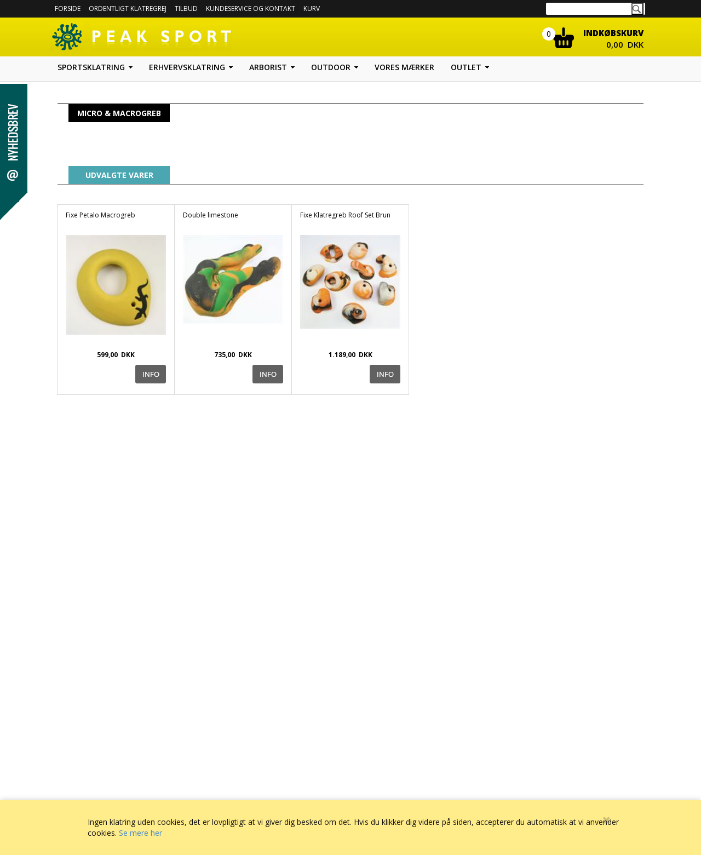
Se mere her (140, 833)
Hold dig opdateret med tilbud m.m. (562, 798)
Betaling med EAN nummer (267, 794)
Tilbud (186, 8)
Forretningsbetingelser (261, 772)
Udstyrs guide (392, 762)
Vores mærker (404, 67)
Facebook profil (395, 783)
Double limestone (210, 215)
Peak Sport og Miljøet (403, 794)
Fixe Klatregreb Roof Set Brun (345, 215)
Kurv (311, 8)
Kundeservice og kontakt (250, 8)
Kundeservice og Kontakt (264, 783)
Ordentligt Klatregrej (127, 8)
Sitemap (384, 772)
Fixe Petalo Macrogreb (100, 215)
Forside (68, 8)
